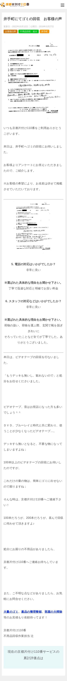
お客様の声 (10, 31)
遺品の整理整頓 (31, 611)
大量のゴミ (11, 611)
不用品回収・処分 (28, 31)
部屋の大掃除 (53, 611)
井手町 (44, 31)
